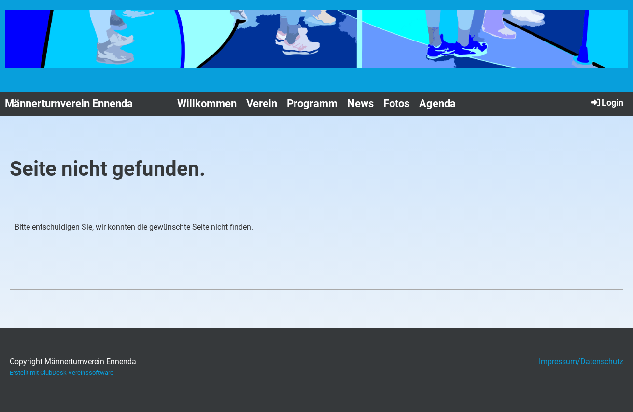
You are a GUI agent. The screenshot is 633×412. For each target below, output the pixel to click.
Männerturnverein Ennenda (69, 103)
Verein (261, 103)
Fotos (396, 103)
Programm (312, 103)
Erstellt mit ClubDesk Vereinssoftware (61, 372)
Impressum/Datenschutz (581, 361)
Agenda (437, 103)
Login (606, 102)
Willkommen (207, 103)
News (360, 103)
